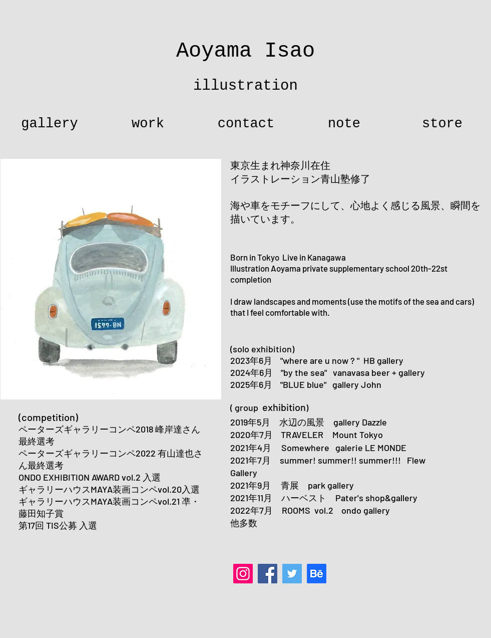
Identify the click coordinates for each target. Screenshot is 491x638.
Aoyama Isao (245, 51)
